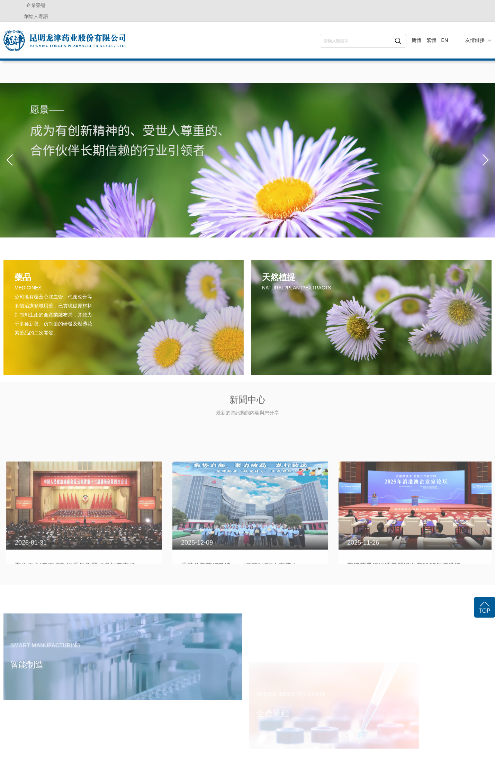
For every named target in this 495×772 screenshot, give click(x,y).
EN (444, 40)
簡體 (416, 40)
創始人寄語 (36, 16)
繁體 (431, 40)
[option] (247, 160)
